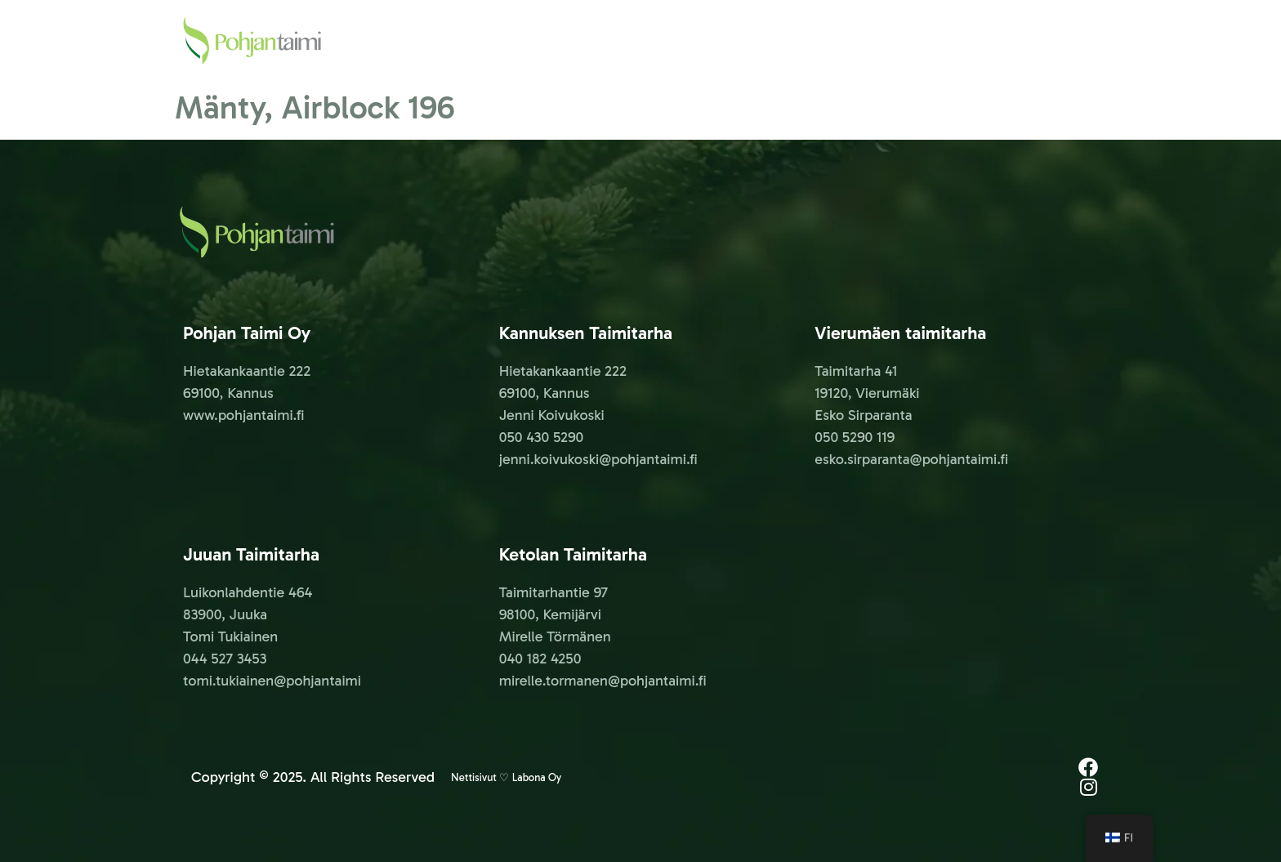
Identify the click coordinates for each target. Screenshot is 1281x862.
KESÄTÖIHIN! (872, 40)
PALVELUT (558, 40)
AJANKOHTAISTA (763, 40)
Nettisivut (474, 777)
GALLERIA (1070, 40)
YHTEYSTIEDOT (976, 40)
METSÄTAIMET (652, 40)
